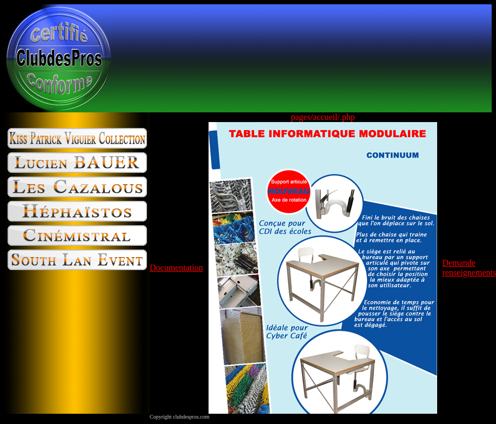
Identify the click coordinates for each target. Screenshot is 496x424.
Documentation (176, 267)
